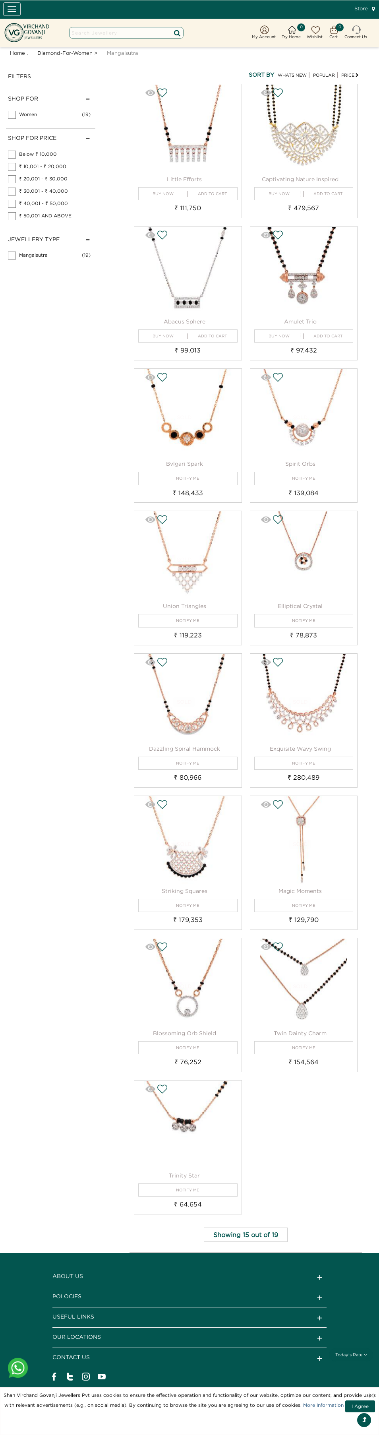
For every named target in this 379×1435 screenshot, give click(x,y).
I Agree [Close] (360, 1406)
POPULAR (324, 75)
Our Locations (189, 1338)
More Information (323, 1405)
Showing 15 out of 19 (245, 1234)
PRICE (350, 75)
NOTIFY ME (187, 478)
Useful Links (189, 1318)
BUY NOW (163, 194)
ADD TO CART (212, 194)
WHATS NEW (292, 75)
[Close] (371, 1395)
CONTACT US (189, 1358)
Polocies (189, 1297)
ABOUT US (189, 1277)
